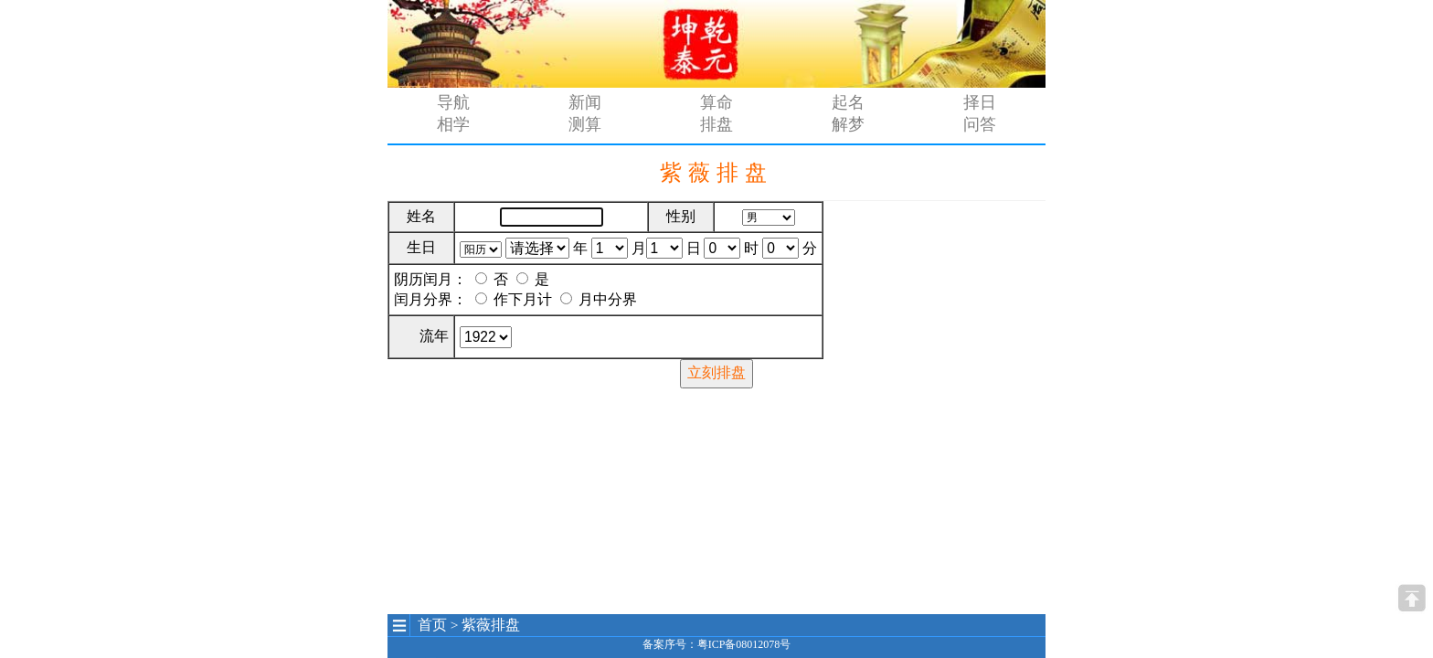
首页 (432, 624)
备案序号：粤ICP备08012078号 (716, 644)
